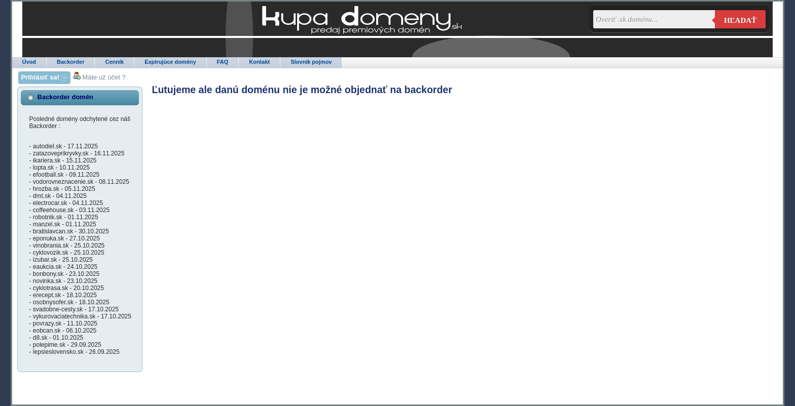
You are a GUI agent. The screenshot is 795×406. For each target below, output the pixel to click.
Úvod (29, 62)
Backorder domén (66, 97)
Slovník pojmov (311, 62)
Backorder (70, 62)
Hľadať (740, 20)
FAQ (223, 62)
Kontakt (259, 62)
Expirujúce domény (170, 62)
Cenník (114, 62)
